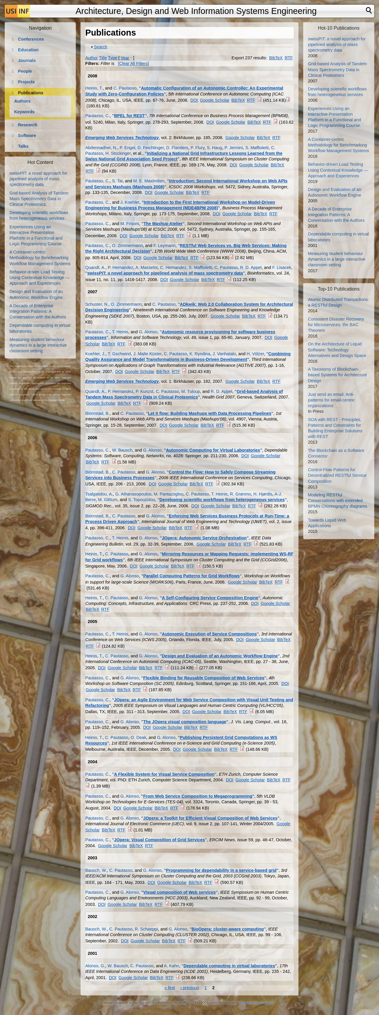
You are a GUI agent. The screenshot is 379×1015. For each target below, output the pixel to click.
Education (28, 50)
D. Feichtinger (151, 147)
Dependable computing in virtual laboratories (229, 965)
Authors (22, 101)
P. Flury (198, 147)
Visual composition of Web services (179, 892)
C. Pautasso (124, 88)
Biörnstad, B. (97, 413)
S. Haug (214, 147)
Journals (27, 60)
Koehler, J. (95, 353)
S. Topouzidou (141, 499)
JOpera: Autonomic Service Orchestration (204, 538)
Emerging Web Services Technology (122, 137)
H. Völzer (255, 353)
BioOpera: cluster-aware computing (228, 929)
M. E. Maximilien (149, 181)
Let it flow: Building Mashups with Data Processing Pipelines (210, 413)
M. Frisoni (129, 223)
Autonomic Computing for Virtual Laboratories (213, 450)
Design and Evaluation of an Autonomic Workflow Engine (220, 656)
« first (169, 987)
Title (103, 57)
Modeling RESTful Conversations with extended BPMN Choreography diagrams (337, 501)
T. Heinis (120, 331)
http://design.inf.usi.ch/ (257, 1002)
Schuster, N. (96, 304)
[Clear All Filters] (133, 63)
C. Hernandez (173, 267)
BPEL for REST (129, 115)
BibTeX (276, 57)
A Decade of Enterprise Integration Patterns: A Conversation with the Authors (37, 311)
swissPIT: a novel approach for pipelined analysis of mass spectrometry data (165, 273)
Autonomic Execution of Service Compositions (209, 634)
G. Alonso (148, 331)
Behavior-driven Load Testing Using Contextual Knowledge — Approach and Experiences (39, 278)
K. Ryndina (200, 353)
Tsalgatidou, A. (99, 494)
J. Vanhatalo (224, 353)
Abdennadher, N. (101, 147)
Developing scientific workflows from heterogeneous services (222, 499)
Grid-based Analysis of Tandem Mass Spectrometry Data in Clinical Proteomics (38, 199)
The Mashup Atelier (162, 223)
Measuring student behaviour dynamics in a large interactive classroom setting (38, 345)
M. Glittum (108, 499)
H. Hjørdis (262, 494)
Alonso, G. (95, 965)
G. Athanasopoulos (133, 494)
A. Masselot (146, 267)
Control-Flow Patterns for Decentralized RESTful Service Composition (337, 475)
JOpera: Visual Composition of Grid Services (159, 839)
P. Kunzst (144, 391)
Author (91, 57)
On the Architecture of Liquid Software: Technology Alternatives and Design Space (337, 350)
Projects (26, 82)
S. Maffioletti (257, 147)
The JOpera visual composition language (185, 721)
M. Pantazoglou (168, 494)
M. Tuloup (190, 391)
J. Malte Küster (147, 353)
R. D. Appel (251, 267)
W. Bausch (122, 450)
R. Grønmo (240, 494)
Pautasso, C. (97, 115)
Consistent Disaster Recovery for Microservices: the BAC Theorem (336, 325)
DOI (194, 100)
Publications (31, 93)
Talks (23, 146)
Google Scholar (214, 100)
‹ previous (189, 987)
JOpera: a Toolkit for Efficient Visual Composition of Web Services (210, 818)
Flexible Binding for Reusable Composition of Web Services (203, 677)
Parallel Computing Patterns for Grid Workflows (191, 575)
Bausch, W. (96, 870)
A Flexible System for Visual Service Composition (164, 774)
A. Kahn (171, 965)
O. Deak (138, 737)
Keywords (24, 111)
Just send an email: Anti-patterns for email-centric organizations (331, 400)
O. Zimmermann (127, 245)
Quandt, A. (95, 267)
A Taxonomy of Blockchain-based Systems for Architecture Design (337, 375)
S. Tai (117, 181)
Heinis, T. (94, 88)
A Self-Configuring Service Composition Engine (210, 597)
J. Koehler (129, 202)
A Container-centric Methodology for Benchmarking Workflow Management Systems (39, 258)
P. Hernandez (120, 267)
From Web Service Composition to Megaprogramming (197, 796)
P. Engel (127, 147)
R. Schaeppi (146, 929)
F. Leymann (164, 245)
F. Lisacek (281, 267)
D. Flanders (177, 147)
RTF (289, 57)
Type (112, 57)
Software (27, 135)
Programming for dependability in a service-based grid (221, 870)
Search (100, 46)
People (25, 71)
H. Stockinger (118, 153)
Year (125, 57)
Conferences (31, 39)
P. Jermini (233, 147)
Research (27, 125)
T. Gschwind (119, 353)
